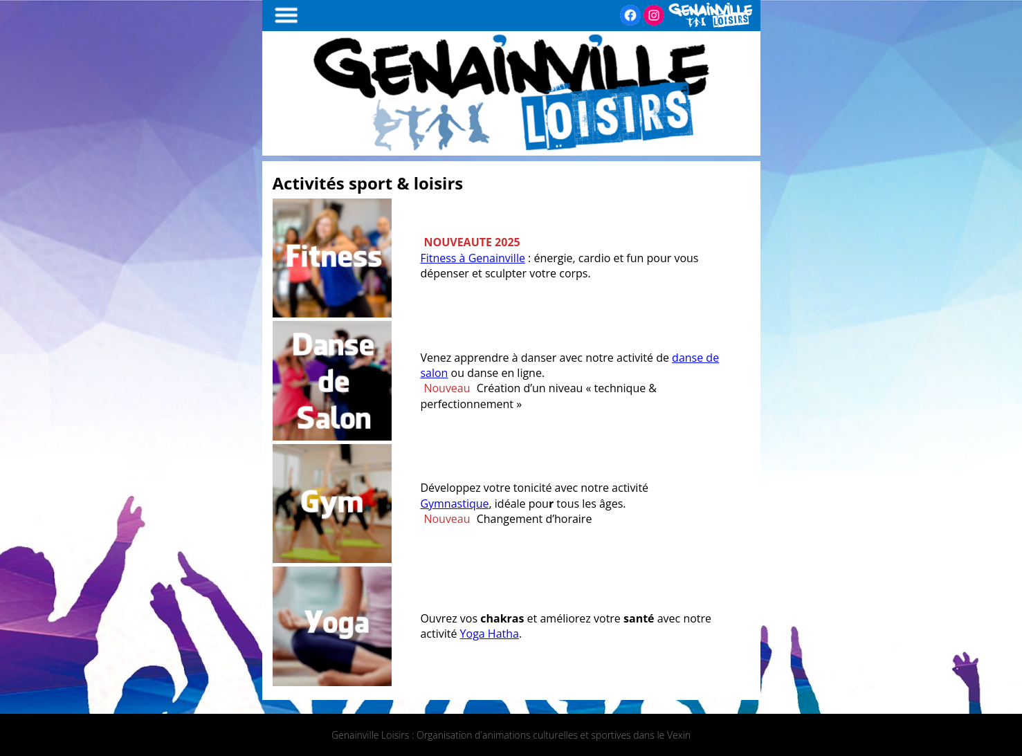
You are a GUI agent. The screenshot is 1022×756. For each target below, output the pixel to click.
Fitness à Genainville (472, 258)
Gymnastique (454, 503)
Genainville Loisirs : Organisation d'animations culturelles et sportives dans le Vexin (511, 734)
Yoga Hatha (489, 633)
